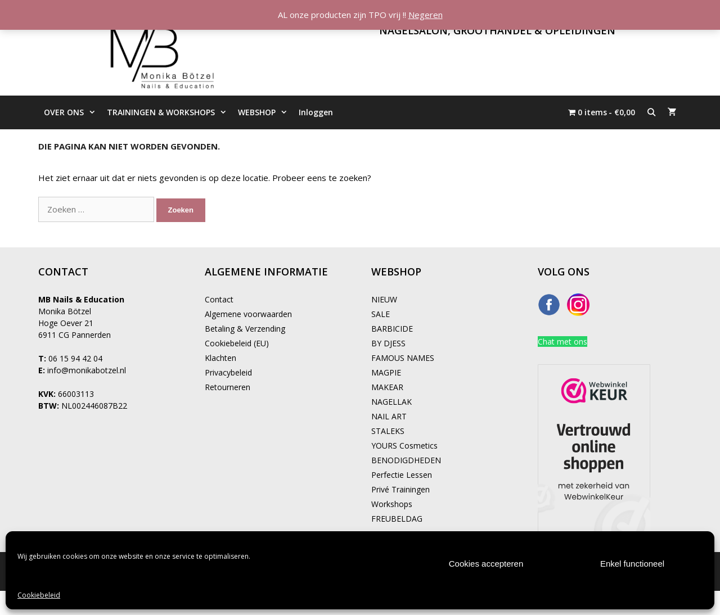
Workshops (391, 504)
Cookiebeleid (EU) (237, 343)
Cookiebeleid (38, 595)
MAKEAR (387, 387)
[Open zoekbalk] (651, 112)
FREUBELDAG (396, 518)
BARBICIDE (392, 328)
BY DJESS (388, 343)
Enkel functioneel (632, 563)
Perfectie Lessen (401, 474)
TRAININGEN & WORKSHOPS (169, 112)
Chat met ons (562, 341)
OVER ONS (72, 112)
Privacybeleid (228, 372)
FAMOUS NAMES (402, 357)
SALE (380, 314)
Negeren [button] (425, 14)
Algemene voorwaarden (248, 314)
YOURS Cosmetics (404, 445)
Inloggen (316, 112)
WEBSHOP (265, 112)
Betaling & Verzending (245, 328)
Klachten (220, 357)
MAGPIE (386, 372)
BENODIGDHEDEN (406, 460)
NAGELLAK (391, 401)
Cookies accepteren (486, 563)
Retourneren (227, 387)
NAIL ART (389, 416)
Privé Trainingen (400, 489)
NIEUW (384, 299)
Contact (219, 299)
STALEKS (387, 431)
